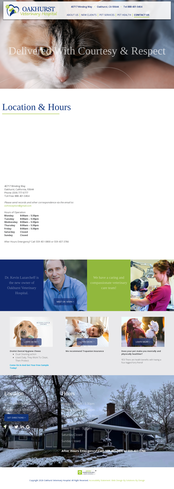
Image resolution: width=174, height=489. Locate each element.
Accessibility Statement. (100, 480)
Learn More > (31, 341)
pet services (106, 14)
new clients (89, 14)
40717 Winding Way (81, 6)
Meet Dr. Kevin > (65, 301)
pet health (124, 14)
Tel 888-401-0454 (132, 6)
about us (72, 14)
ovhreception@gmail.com (17, 205)
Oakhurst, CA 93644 (108, 6)
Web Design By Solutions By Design (128, 480)
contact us (141, 14)
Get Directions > (16, 417)
